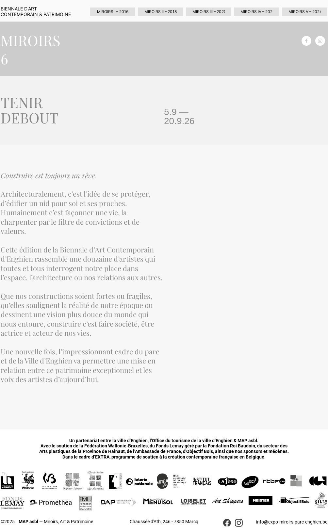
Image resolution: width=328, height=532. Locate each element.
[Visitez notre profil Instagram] (320, 41)
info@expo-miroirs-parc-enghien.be (291, 521)
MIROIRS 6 (30, 49)
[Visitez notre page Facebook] (306, 41)
